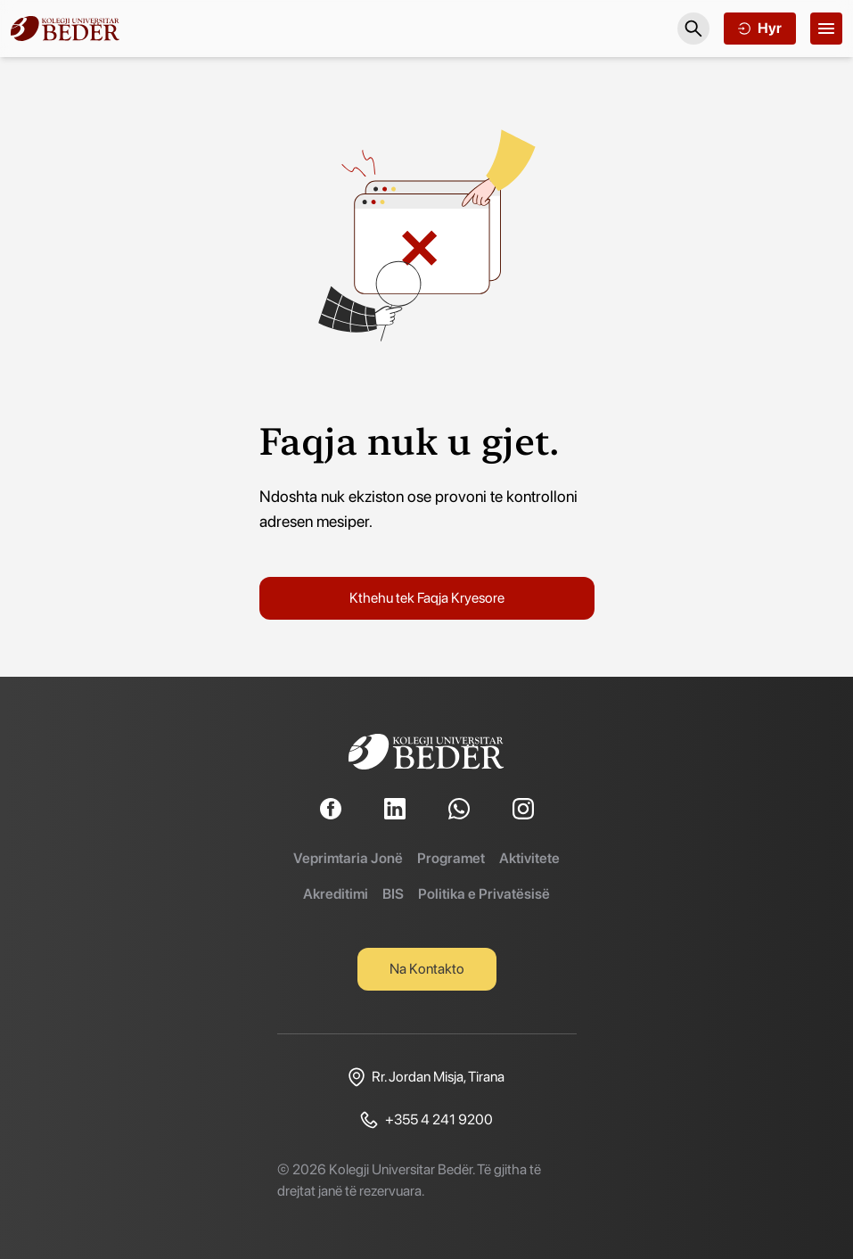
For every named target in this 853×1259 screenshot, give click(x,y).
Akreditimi (335, 893)
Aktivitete (529, 858)
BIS (393, 893)
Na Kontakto (427, 968)
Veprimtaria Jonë (348, 858)
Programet (451, 858)
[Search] (693, 28)
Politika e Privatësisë (484, 893)
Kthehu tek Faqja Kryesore (426, 597)
